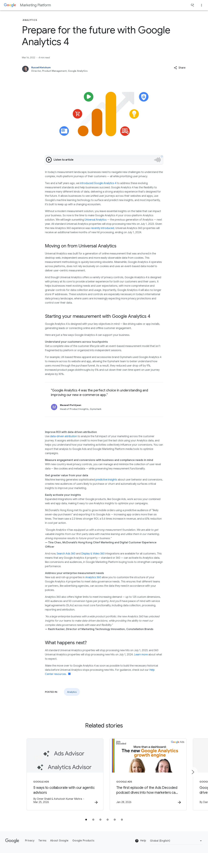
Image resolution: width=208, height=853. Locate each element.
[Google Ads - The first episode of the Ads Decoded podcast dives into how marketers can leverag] (146, 774)
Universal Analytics (96, 219)
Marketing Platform (35, 5)
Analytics (72, 691)
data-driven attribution (63, 436)
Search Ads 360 (66, 553)
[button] (179, 67)
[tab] (86, 819)
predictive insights (106, 479)
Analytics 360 (93, 577)
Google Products (83, 840)
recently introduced (102, 228)
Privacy (29, 840)
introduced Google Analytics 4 (98, 183)
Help (140, 841)
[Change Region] (176, 841)
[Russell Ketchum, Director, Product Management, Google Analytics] (87, 69)
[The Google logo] (12, 841)
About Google (59, 840)
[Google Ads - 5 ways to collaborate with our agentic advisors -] (61, 774)
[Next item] (192, 772)
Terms (42, 840)
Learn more (141, 654)
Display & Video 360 (93, 553)
